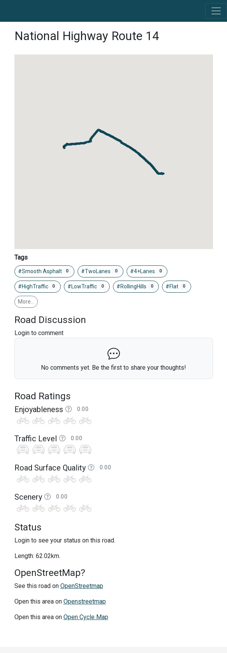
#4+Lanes (147, 271)
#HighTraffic (38, 286)
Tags (21, 257)
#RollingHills (136, 286)
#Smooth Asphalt (44, 271)
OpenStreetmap (81, 586)
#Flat (176, 286)
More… (26, 301)
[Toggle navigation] (216, 11)
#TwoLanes (100, 271)
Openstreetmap (84, 601)
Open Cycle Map (85, 617)
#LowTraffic (86, 286)
